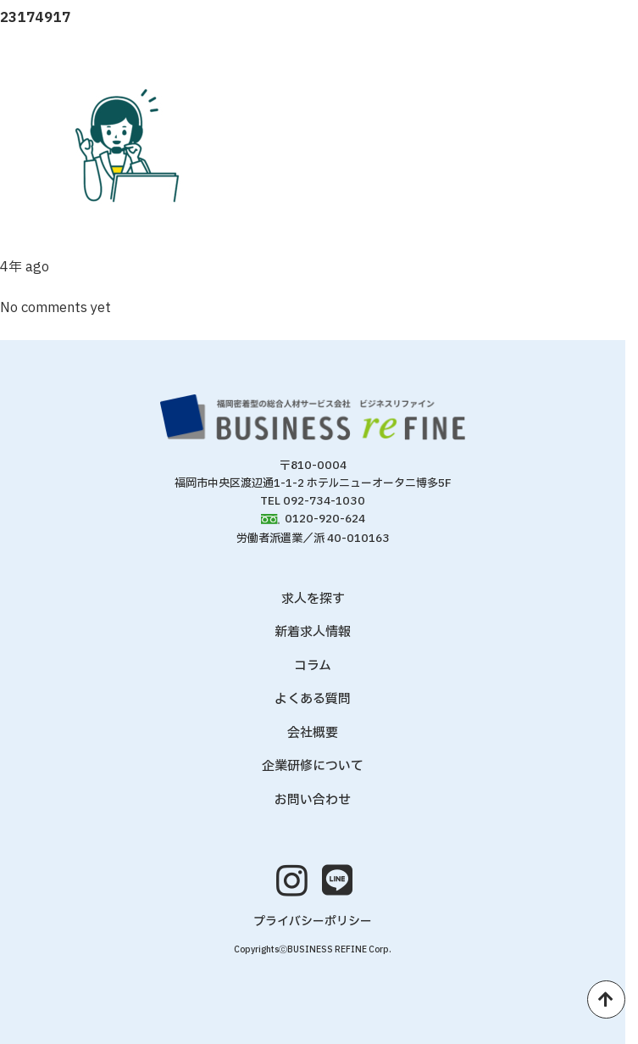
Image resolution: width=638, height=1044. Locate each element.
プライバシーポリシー (312, 921)
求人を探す (313, 599)
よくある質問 (313, 699)
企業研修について (312, 766)
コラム (312, 666)
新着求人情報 (313, 632)
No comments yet (55, 308)
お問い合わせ (313, 800)
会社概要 (312, 733)
